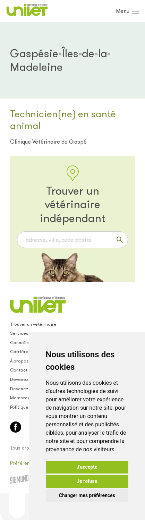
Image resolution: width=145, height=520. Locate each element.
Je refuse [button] (87, 481)
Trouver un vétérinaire (33, 324)
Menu (122, 11)
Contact (18, 370)
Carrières (20, 352)
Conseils (19, 343)
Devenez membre (28, 379)
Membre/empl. (26, 398)
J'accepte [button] (87, 467)
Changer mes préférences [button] (87, 495)
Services (19, 333)
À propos (19, 361)
